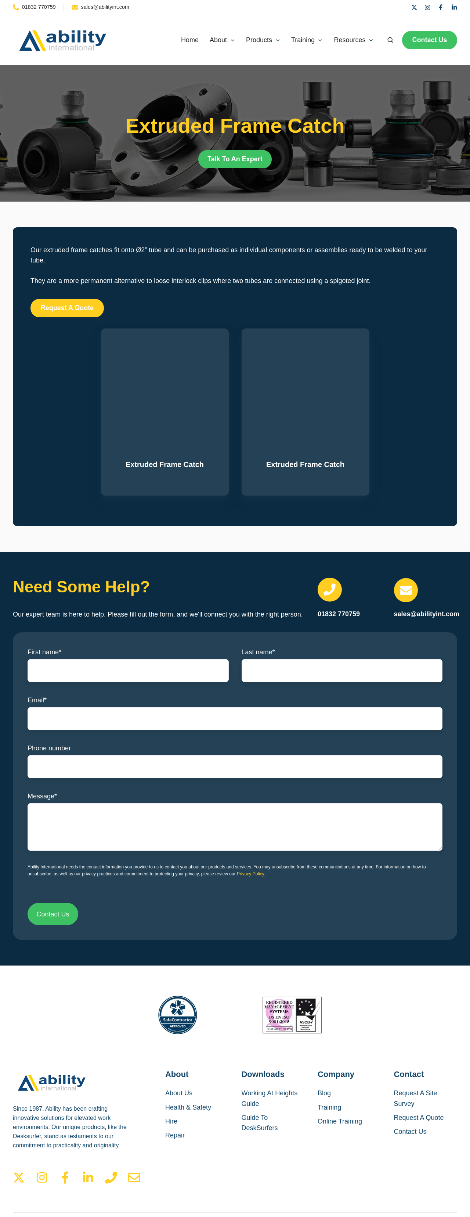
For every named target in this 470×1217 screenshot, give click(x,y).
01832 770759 (339, 569)
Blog (324, 1048)
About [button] (218, 40)
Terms (378, 1185)
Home (190, 40)
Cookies (441, 1185)
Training (329, 1062)
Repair (175, 1090)
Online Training (340, 1076)
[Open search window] (390, 40)
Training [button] (303, 40)
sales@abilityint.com (427, 569)
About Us (178, 1048)
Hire (171, 1076)
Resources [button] (349, 40)
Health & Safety (188, 1062)
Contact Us (410, 1087)
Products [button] (259, 40)
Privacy (408, 1185)
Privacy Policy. (251, 829)
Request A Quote (419, 1073)
